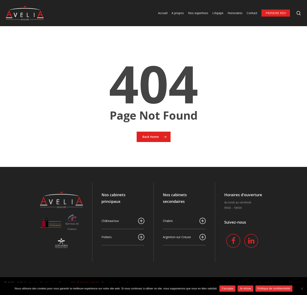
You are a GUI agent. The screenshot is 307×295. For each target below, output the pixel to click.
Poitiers (123, 237)
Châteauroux (123, 221)
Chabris (184, 221)
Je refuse (245, 288)
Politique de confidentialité (273, 288)
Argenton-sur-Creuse (184, 237)
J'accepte (227, 288)
